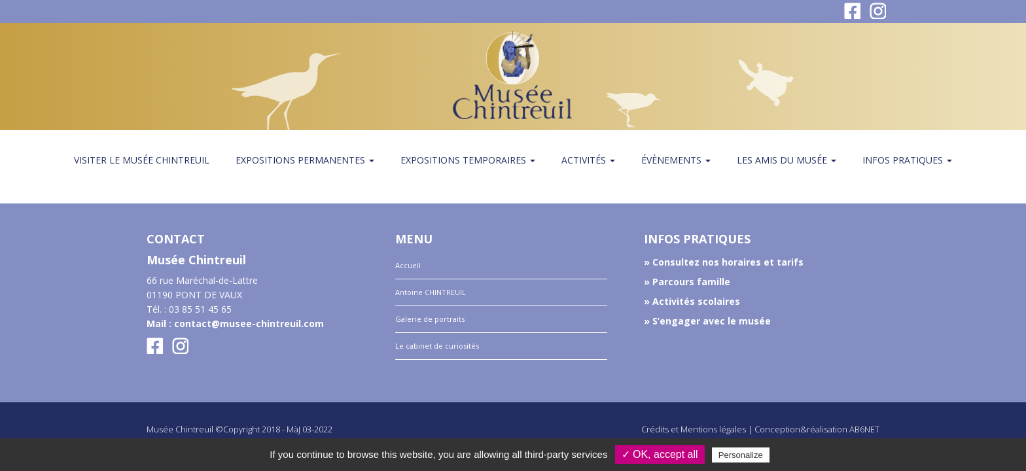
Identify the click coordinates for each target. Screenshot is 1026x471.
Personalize (740, 455)
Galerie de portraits (430, 319)
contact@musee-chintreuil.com (249, 323)
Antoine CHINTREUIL (430, 292)
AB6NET (864, 429)
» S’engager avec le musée (707, 321)
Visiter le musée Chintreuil (141, 160)
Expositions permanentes (305, 160)
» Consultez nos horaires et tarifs (724, 262)
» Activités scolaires (692, 301)
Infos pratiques (907, 160)
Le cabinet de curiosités (437, 346)
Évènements (676, 160)
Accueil (408, 265)
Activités (588, 160)
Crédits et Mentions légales (693, 429)
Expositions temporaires (467, 160)
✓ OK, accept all (660, 454)
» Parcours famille (687, 281)
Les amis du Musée (786, 160)
